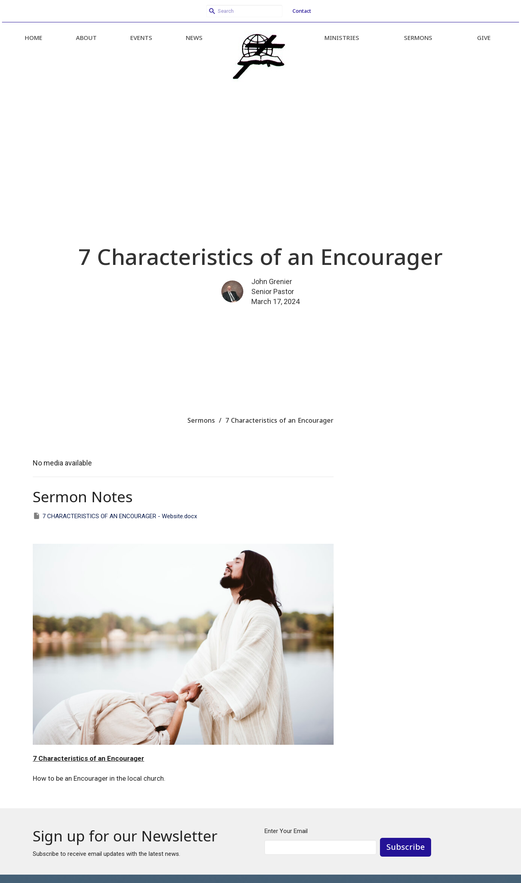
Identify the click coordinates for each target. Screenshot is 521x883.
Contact (301, 10)
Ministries (341, 38)
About (86, 38)
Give (484, 38)
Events (141, 38)
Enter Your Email (286, 831)
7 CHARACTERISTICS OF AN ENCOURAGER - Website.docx (115, 516)
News (194, 38)
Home (33, 38)
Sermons (418, 38)
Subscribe (405, 846)
